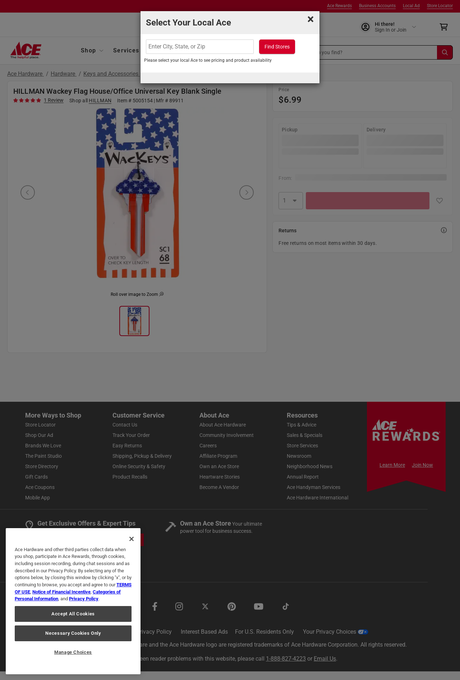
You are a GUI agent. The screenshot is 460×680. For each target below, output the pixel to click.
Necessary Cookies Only (73, 633)
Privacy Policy (83, 598)
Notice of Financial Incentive (61, 592)
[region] (73, 601)
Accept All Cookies (73, 613)
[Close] (131, 539)
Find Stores (277, 47)
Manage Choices (73, 652)
